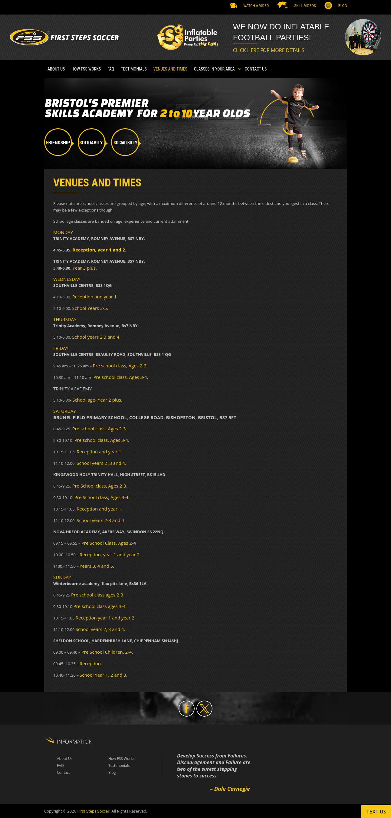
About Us (56, 69)
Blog (342, 5)
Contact (63, 772)
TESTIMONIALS (134, 69)
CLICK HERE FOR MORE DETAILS (268, 50)
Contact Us (256, 69)
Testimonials (119, 765)
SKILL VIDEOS (305, 5)
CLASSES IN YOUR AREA (214, 69)
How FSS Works (86, 69)
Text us (376, 811)
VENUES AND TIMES (170, 69)
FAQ (110, 69)
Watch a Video (256, 5)
